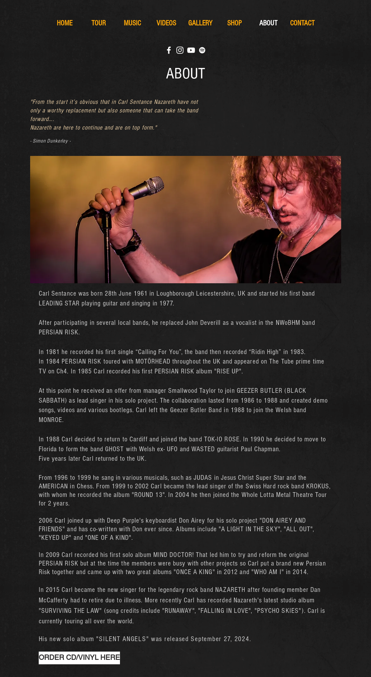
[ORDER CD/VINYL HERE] (79, 658)
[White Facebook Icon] (169, 50)
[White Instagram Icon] (180, 50)
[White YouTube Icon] (191, 50)
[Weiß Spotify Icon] (202, 50)
